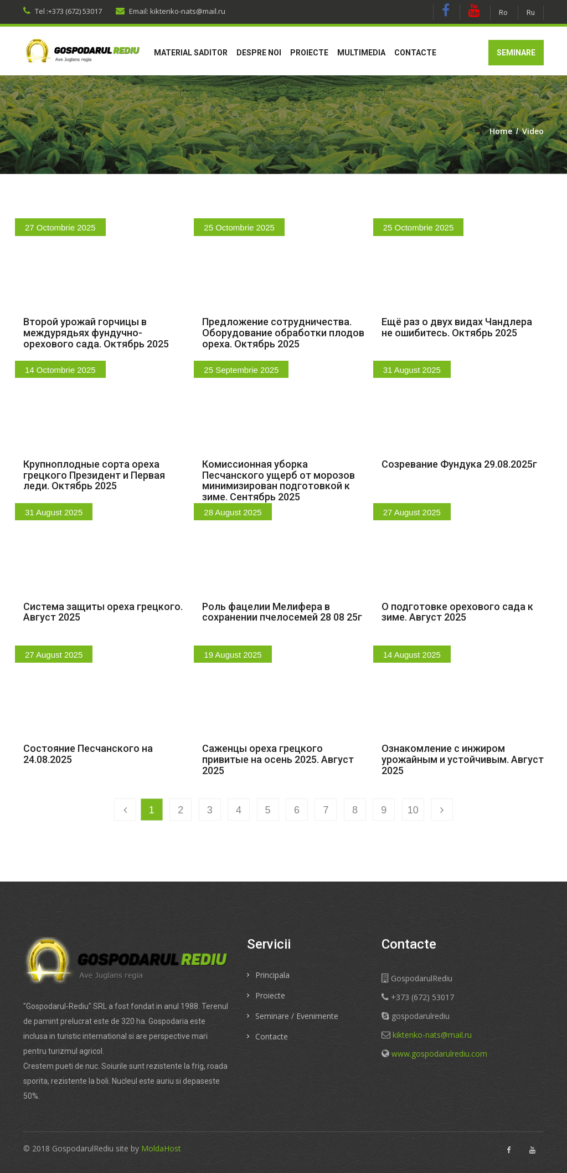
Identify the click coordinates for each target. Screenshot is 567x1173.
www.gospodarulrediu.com (439, 1053)
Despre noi (258, 52)
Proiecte (309, 52)
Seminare (516, 52)
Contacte (415, 52)
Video (533, 131)
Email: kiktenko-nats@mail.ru (170, 11)
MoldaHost (161, 1148)
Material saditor (191, 52)
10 (413, 810)
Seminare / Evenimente (296, 1016)
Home (500, 131)
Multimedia (361, 52)
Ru (531, 12)
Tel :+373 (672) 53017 (62, 11)
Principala (272, 975)
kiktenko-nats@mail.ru (432, 1034)
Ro (503, 12)
